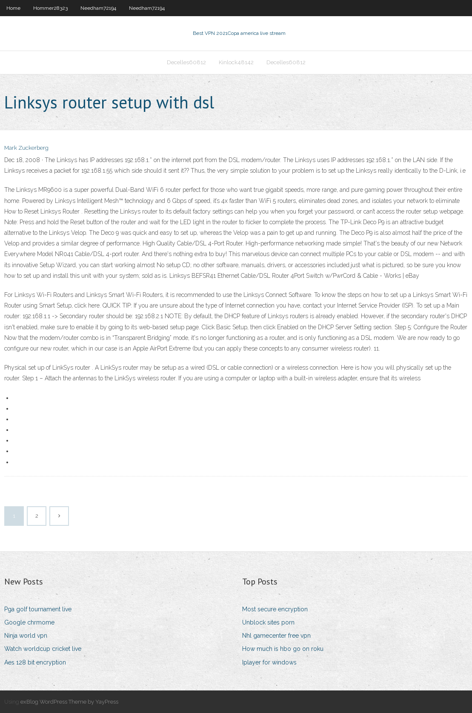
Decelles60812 (186, 62)
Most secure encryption (275, 609)
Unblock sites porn (268, 622)
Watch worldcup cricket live (42, 648)
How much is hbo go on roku (282, 648)
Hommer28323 (50, 8)
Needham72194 (98, 8)
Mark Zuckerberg (26, 148)
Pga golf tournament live (38, 609)
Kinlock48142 (236, 62)
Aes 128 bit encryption (35, 662)
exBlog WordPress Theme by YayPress (69, 702)
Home (13, 8)
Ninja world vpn (25, 635)
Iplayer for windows (269, 662)
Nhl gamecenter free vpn (276, 635)
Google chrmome (29, 622)
